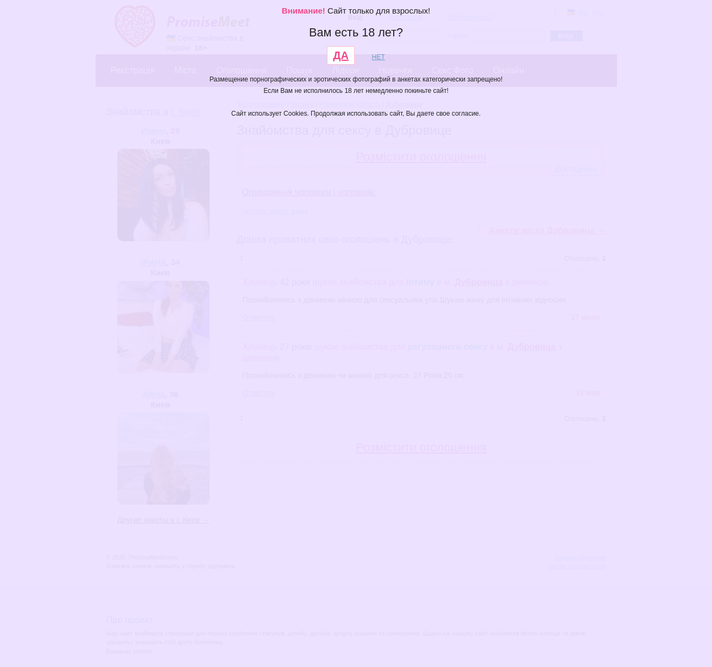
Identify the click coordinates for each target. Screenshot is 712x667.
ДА (341, 55)
